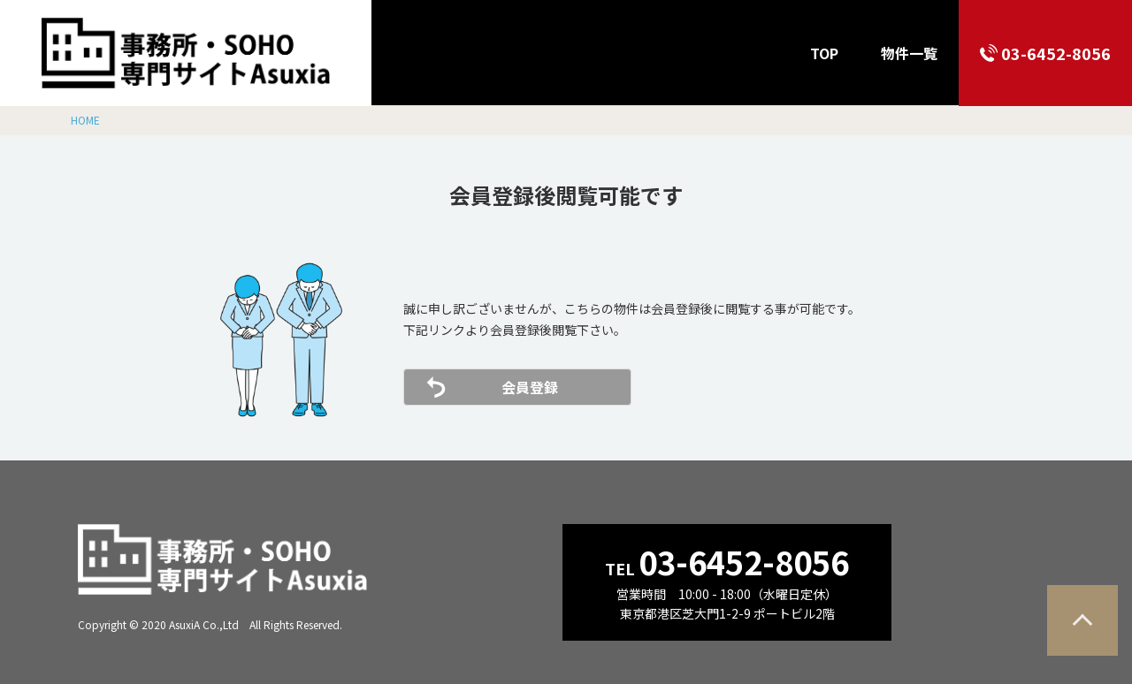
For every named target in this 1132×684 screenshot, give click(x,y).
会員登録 (529, 387)
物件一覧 (909, 53)
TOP (824, 53)
